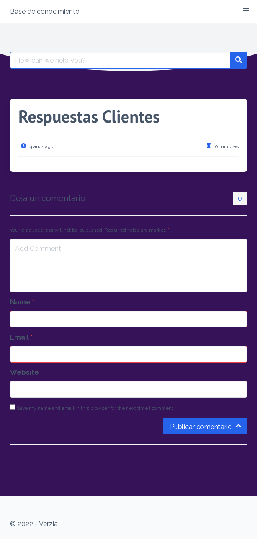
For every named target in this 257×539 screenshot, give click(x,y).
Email (21, 337)
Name (22, 302)
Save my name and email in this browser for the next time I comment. (92, 407)
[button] (246, 11)
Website (24, 372)
